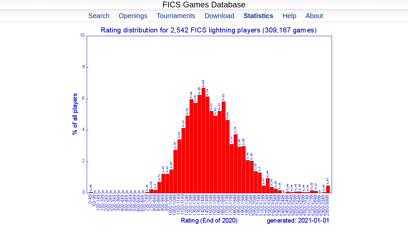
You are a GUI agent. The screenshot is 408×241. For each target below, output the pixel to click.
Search (98, 15)
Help (289, 15)
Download (219, 15)
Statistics (258, 15)
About (314, 15)
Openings (133, 15)
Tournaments (176, 15)
